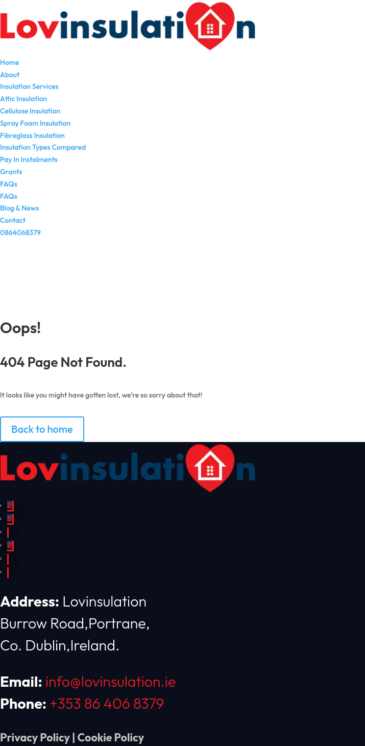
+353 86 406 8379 (107, 703)
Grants (11, 171)
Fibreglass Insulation (32, 135)
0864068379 (20, 232)
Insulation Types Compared (43, 147)
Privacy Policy (35, 737)
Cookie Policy (111, 737)
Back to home (42, 429)
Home (9, 62)
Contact (13, 220)
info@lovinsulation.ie (110, 681)
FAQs (8, 184)
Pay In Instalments (29, 159)
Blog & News (19, 208)
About (9, 74)
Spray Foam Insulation (35, 123)
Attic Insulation (23, 98)
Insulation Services (29, 86)
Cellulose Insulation (30, 110)
